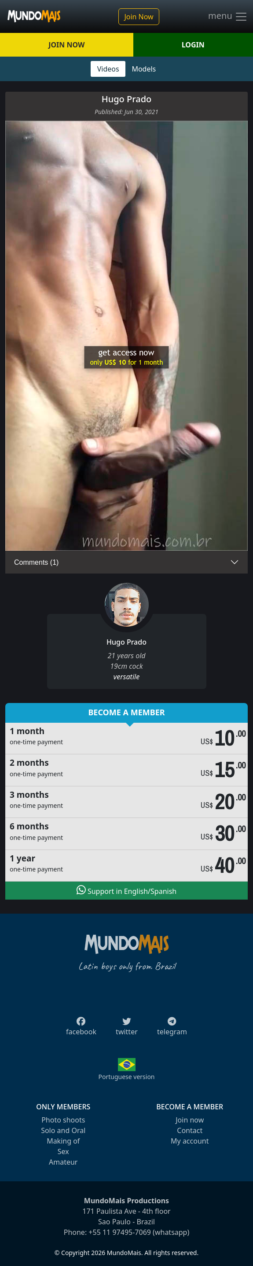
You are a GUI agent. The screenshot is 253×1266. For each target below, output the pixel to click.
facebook (81, 1029)
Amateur (63, 1162)
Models (144, 69)
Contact (189, 1130)
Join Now (138, 17)
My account (190, 1141)
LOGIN (193, 45)
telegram (172, 1029)
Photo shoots (63, 1120)
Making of (63, 1141)
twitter (127, 1029)
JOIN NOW (66, 45)
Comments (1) (36, 562)
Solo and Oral (63, 1130)
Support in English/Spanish (126, 890)
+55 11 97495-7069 (119, 1232)
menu (228, 16)
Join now (190, 1120)
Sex (63, 1151)
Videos (108, 69)
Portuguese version (126, 1076)
